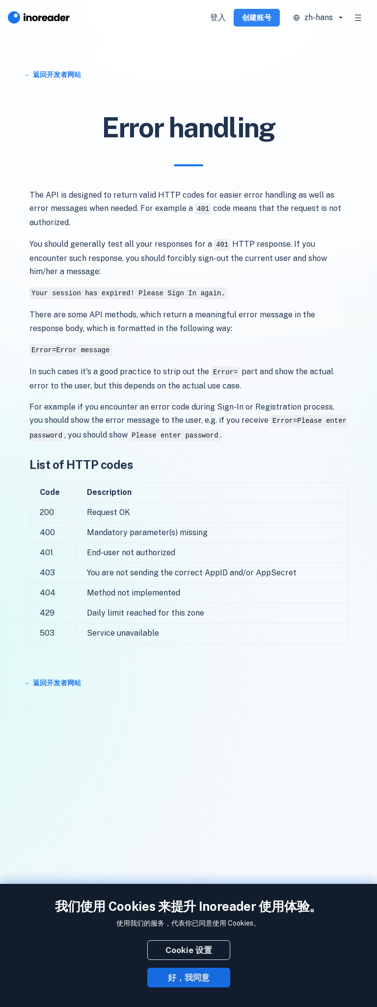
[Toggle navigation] (358, 18)
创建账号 (256, 17)
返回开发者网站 (57, 74)
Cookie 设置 (188, 950)
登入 (218, 17)
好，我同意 (189, 977)
